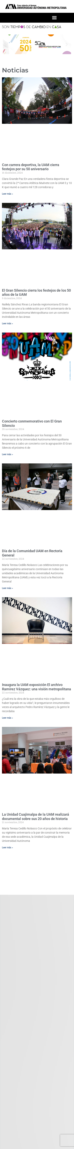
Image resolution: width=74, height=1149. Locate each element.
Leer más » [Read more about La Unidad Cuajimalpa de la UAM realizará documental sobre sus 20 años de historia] (7, 847)
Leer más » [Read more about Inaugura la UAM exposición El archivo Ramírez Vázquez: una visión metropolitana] (7, 717)
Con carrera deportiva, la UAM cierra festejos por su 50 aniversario (30, 167)
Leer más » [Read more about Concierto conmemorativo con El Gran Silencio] (7, 454)
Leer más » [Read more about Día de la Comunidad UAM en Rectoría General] (7, 588)
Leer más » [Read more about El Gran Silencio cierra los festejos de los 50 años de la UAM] (7, 323)
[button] (54, 17)
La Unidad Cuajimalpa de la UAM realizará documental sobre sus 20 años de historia (35, 816)
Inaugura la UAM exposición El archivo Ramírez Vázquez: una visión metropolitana (36, 687)
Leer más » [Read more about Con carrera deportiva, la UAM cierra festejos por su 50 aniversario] (7, 193)
